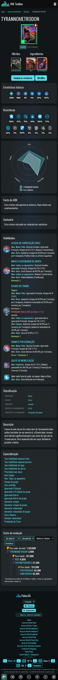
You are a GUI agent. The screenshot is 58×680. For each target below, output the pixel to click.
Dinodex (26, 11)
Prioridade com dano (13, 472)
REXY (17, 559)
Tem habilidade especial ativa (16, 458)
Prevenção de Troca (12, 521)
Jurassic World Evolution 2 (29, 631)
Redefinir (37, 665)
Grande (30, 404)
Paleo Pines (29, 651)
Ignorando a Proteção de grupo (17, 491)
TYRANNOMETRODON (18, 551)
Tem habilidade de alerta (15, 468)
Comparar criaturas (23, 78)
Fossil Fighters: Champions (29, 654)
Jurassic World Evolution (29, 634)
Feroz (30, 400)
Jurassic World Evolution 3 (29, 628)
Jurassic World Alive (14, 11)
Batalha (41, 78)
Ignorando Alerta (11, 495)
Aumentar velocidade (13, 508)
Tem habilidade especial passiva (17, 462)
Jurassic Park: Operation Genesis (29, 645)
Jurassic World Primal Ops (29, 640)
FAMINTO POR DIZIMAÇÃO (23, 342)
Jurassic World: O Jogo (29, 625)
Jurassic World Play (29, 637)
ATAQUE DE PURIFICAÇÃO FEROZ (25, 243)
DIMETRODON (26, 573)
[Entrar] (55, 4)
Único (30, 395)
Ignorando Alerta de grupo (15, 498)
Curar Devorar (10, 515)
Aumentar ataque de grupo (15, 505)
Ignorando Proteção (12, 488)
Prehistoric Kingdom (29, 648)
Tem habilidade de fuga (14, 465)
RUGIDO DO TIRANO (20, 286)
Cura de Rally (9, 485)
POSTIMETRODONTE (23, 562)
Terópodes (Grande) (35, 412)
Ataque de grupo (11, 481)
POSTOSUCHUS (26, 570)
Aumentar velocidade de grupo (17, 511)
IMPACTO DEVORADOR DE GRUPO (26, 261)
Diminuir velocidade (12, 518)
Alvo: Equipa (9, 475)
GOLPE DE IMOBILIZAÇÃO (22, 360)
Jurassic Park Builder (29, 642)
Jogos (3, 11)
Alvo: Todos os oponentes (14, 478)
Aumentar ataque (11, 501)
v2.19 (30, 408)
